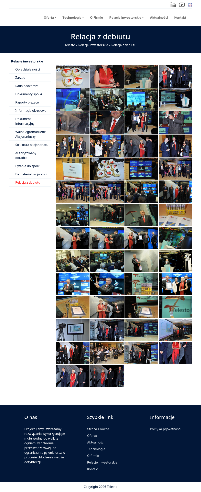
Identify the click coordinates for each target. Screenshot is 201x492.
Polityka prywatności (165, 429)
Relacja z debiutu (27, 182)
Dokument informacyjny (25, 121)
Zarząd (20, 77)
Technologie (96, 449)
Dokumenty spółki (28, 94)
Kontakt (180, 17)
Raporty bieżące (27, 102)
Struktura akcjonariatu (31, 145)
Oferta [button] (49, 17)
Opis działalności (27, 69)
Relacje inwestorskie (93, 45)
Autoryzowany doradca (25, 155)
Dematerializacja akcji (31, 174)
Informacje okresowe (30, 110)
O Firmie (96, 17)
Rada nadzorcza (26, 86)
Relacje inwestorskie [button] (125, 17)
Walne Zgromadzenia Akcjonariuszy (31, 134)
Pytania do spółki (27, 166)
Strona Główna (98, 429)
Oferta (92, 436)
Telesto (70, 45)
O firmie (93, 456)
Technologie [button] (71, 17)
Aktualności (159, 17)
